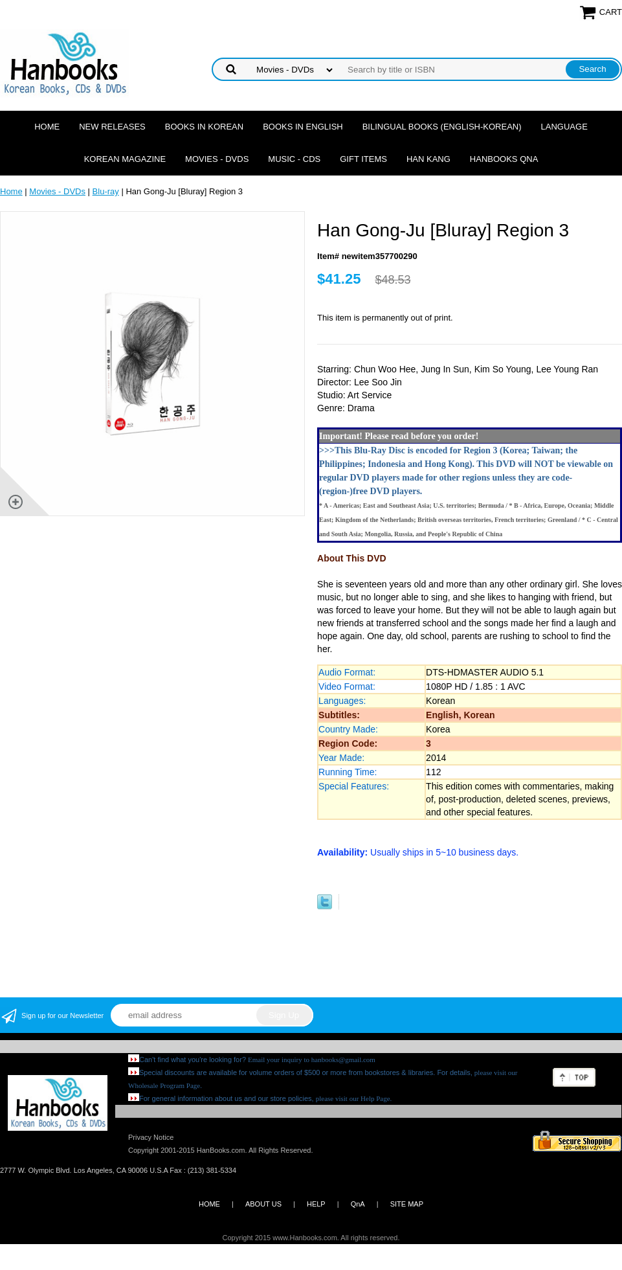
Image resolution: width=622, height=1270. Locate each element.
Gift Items (363, 159)
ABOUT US (263, 1204)
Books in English (303, 126)
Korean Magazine (125, 159)
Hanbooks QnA (504, 159)
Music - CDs (294, 159)
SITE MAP (406, 1204)
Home (47, 126)
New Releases (112, 126)
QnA (358, 1204)
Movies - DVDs (217, 159)
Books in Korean (204, 126)
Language (564, 126)
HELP (316, 1204)
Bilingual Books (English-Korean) (442, 126)
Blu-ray (106, 191)
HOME (209, 1204)
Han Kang (428, 159)
